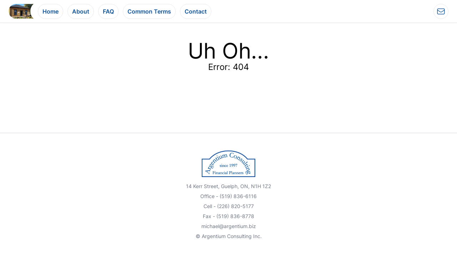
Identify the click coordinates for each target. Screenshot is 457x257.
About (80, 11)
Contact (196, 11)
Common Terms (149, 11)
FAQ (108, 11)
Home (50, 11)
